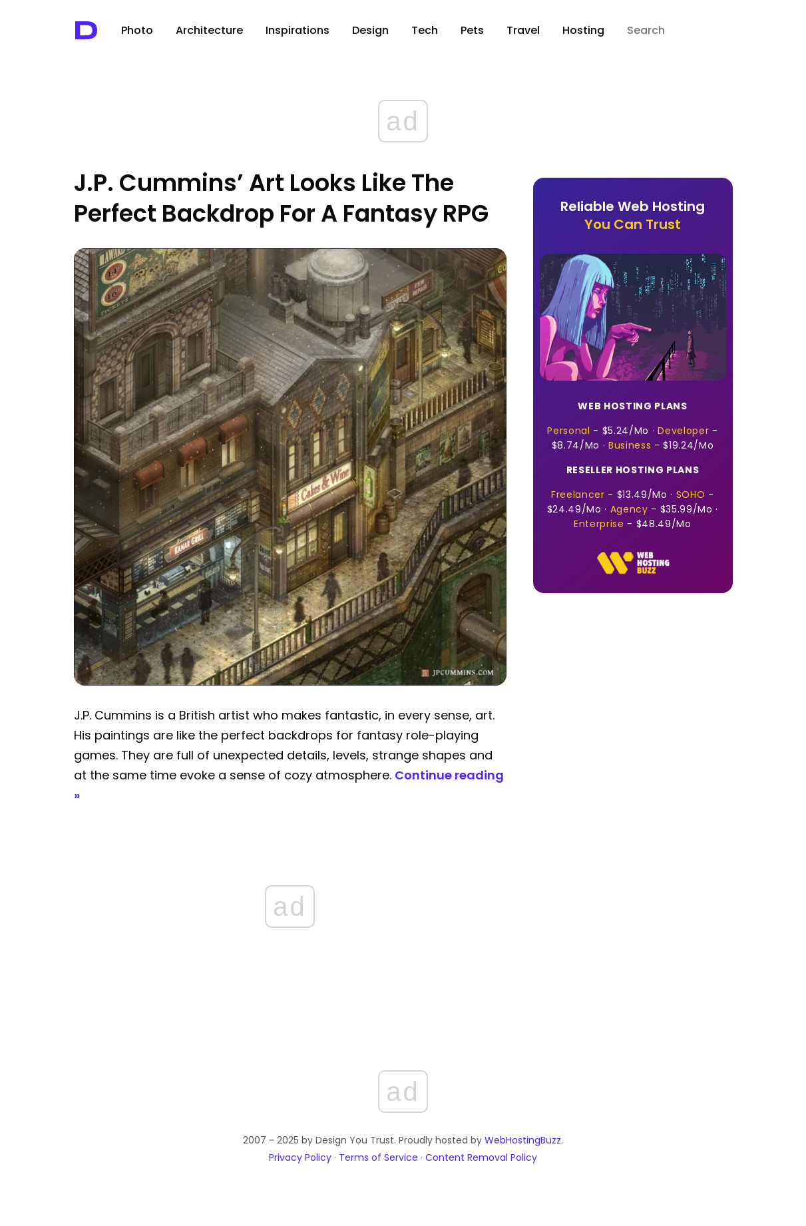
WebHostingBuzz (523, 1140)
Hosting (583, 30)
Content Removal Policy (481, 1157)
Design (370, 30)
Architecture (209, 30)
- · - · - (633, 425)
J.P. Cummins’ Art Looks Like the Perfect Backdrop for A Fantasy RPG (281, 198)
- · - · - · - (633, 496)
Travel (523, 30)
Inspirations (297, 30)
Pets (472, 30)
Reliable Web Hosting (632, 215)
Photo (137, 30)
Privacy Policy (300, 1157)
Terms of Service (378, 1157)
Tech (424, 30)
